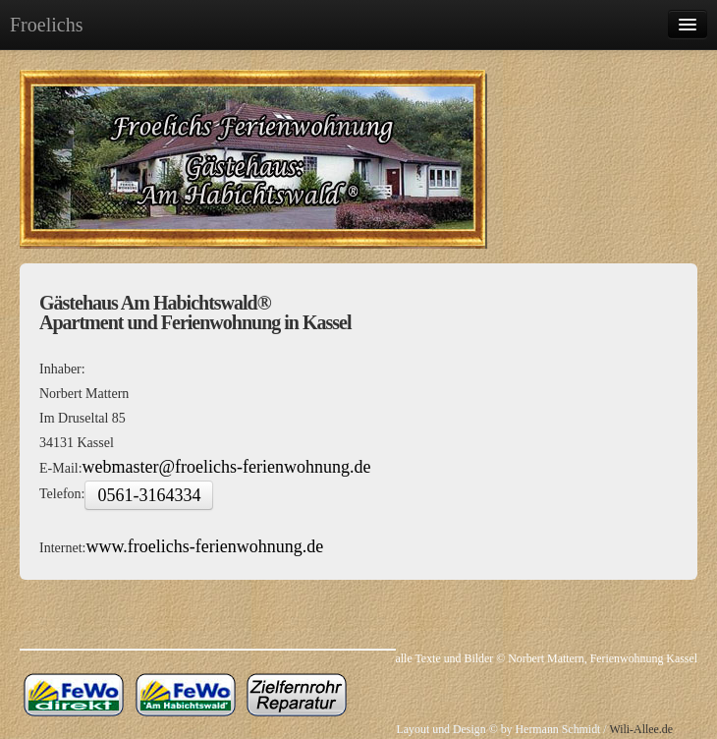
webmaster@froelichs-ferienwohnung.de (227, 467)
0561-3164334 (148, 495)
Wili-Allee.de (640, 729)
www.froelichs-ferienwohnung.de (204, 546)
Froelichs (46, 24)
